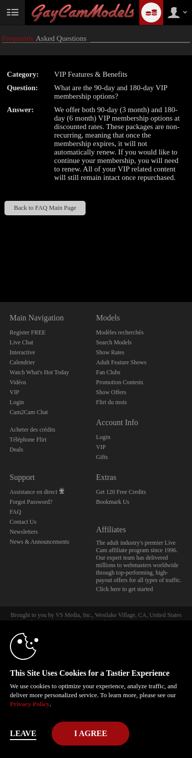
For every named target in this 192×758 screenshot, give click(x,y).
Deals (16, 449)
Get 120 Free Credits (121, 491)
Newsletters (23, 531)
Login (16, 402)
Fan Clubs (108, 372)
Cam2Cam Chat (28, 412)
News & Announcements (39, 541)
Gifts (102, 457)
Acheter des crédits (32, 429)
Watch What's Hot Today (39, 372)
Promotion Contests (119, 382)
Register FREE (27, 332)
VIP (14, 392)
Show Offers (111, 392)
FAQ (15, 511)
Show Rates (110, 352)
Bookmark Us (112, 501)
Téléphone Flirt (27, 439)
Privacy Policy (30, 704)
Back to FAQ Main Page (45, 207)
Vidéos (17, 382)
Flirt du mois (111, 402)
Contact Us (22, 521)
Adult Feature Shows (121, 362)
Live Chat (21, 342)
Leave (23, 733)
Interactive (22, 352)
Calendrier (22, 362)
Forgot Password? (30, 501)
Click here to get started (124, 589)
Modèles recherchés (120, 332)
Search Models (114, 342)
